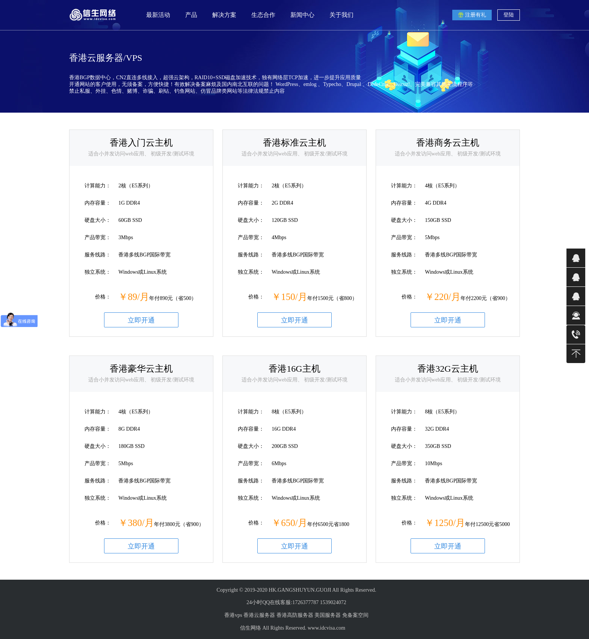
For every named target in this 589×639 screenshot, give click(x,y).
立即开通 (141, 320)
